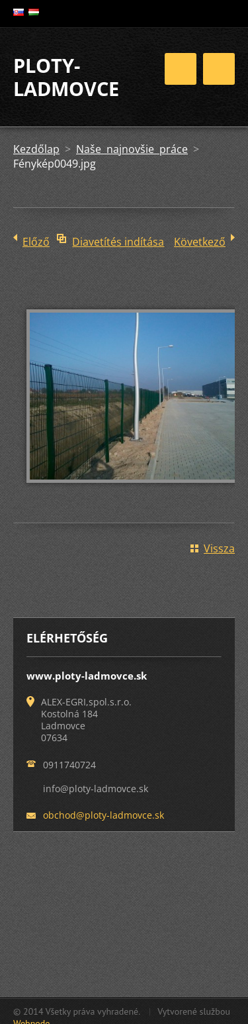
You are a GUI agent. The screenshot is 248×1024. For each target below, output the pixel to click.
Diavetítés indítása (118, 241)
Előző (36, 241)
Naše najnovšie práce (132, 149)
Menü (219, 69)
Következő (200, 241)
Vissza (219, 548)
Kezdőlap (36, 149)
